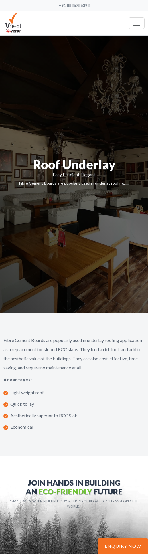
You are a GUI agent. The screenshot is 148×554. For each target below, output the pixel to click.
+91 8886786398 (74, 5)
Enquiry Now (123, 546)
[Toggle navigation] (137, 23)
